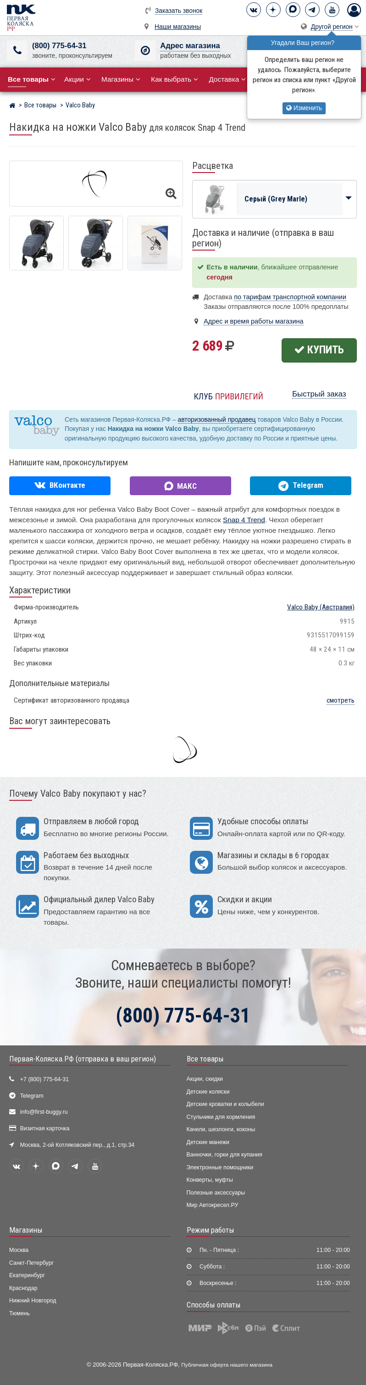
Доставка (227, 79)
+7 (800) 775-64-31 (44, 1079)
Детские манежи (208, 1142)
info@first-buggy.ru (44, 1112)
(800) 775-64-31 (59, 45)
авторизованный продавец (217, 419)
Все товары (205, 1058)
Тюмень (19, 1313)
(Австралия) (321, 607)
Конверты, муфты (210, 1180)
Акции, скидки (205, 1079)
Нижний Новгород (32, 1300)
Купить (319, 349)
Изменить (304, 108)
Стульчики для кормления (221, 1117)
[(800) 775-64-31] (17, 50)
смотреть (341, 700)
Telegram (32, 1096)
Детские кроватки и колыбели (225, 1104)
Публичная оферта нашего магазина (226, 1365)
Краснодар (23, 1288)
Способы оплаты (214, 1304)
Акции (77, 79)
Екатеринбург (27, 1275)
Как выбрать (174, 79)
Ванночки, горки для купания (224, 1154)
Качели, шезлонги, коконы (221, 1129)
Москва (18, 1250)
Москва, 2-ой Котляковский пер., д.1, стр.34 (77, 1145)
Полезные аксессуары (216, 1193)
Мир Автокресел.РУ (212, 1205)
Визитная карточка (45, 1128)
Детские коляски (208, 1092)
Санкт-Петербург (31, 1263)
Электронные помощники (220, 1167)
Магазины (120, 79)
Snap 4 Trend (244, 520)
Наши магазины (178, 26)
